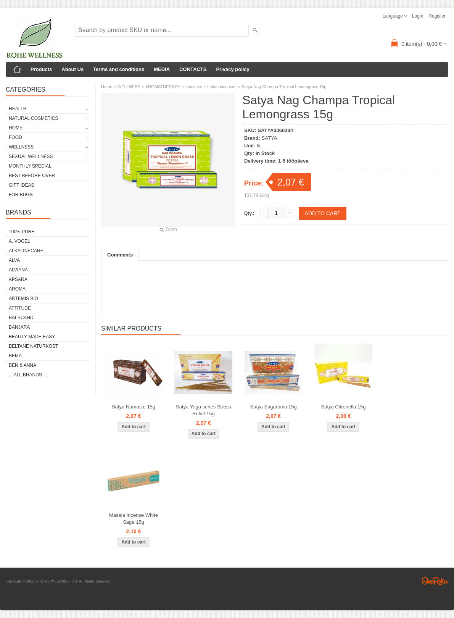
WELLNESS (21, 147)
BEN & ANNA (22, 365)
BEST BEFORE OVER (32, 175)
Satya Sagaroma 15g (273, 407)
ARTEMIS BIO (23, 298)
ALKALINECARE (26, 250)
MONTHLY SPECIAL (30, 166)
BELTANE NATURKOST (33, 346)
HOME (16, 128)
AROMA (17, 289)
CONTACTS (192, 69)
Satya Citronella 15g (343, 407)
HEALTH (17, 108)
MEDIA (162, 69)
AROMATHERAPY (162, 86)
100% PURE (21, 231)
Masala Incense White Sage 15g (133, 518)
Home (106, 86)
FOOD (15, 137)
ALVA (14, 260)
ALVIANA (18, 270)
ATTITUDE (20, 308)
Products (41, 69)
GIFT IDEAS (21, 185)
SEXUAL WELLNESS (31, 156)
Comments (120, 255)
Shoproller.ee (435, 581)
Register (437, 16)
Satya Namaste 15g (133, 407)
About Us (72, 69)
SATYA (269, 138)
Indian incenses (221, 86)
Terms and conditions (118, 69)
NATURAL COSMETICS (33, 118)
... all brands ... (28, 375)
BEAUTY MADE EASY (32, 336)
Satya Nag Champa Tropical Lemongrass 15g (284, 86)
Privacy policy (232, 69)
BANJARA (19, 327)
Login (417, 16)
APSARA (18, 279)
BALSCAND (21, 317)
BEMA (15, 355)
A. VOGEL (19, 241)
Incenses (193, 86)
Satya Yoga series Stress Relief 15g (203, 410)
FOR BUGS (21, 194)
